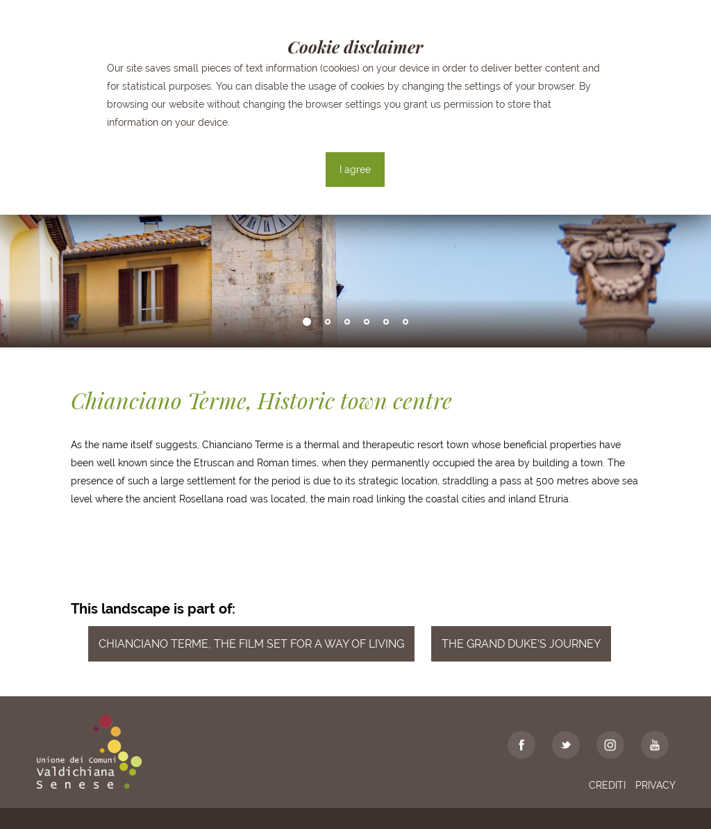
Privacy (655, 785)
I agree (355, 169)
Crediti (607, 785)
